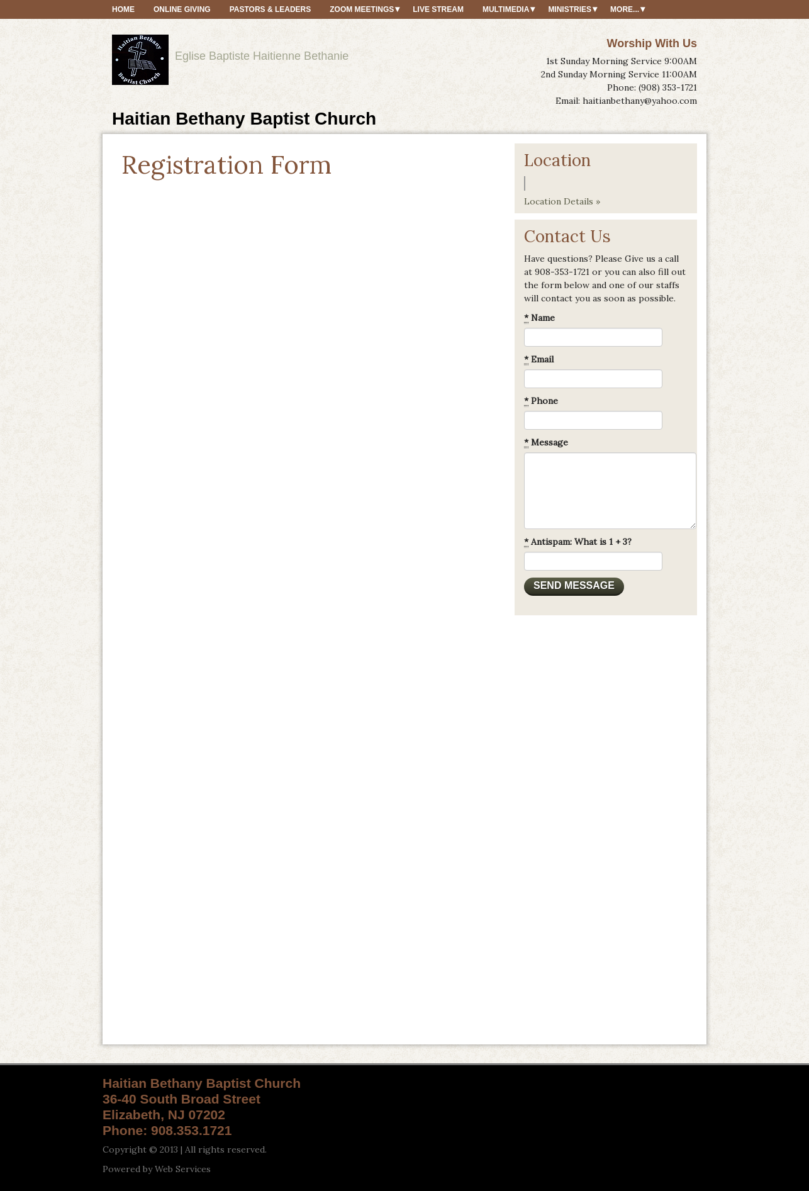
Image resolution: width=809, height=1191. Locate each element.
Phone (541, 401)
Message (546, 443)
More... (624, 9)
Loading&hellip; (299, 601)
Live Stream (438, 9)
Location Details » (562, 201)
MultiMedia (506, 9)
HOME (123, 9)
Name (539, 318)
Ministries (569, 9)
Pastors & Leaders (270, 9)
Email (539, 360)
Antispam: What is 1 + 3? (578, 542)
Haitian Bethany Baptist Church (244, 118)
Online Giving (182, 9)
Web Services (183, 1169)
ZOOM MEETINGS (362, 9)
